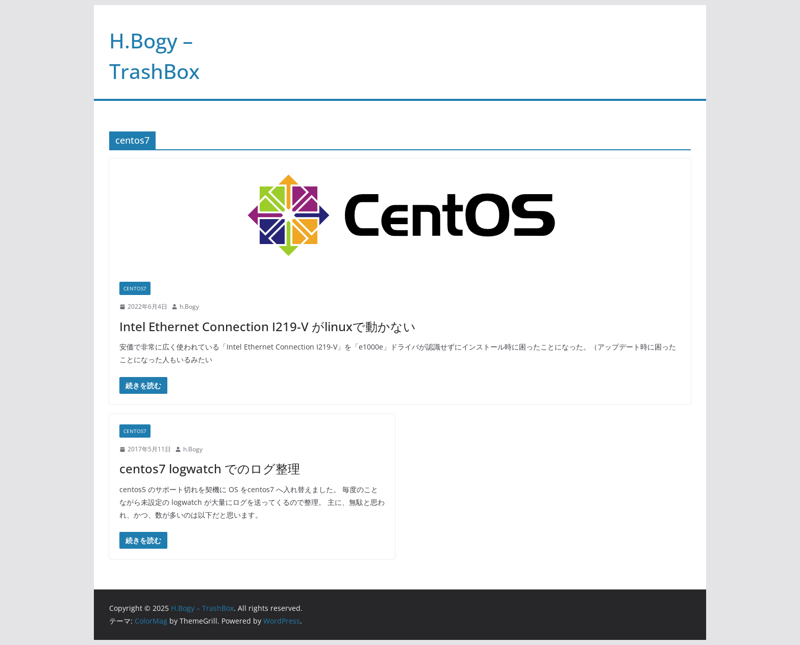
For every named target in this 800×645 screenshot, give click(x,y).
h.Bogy (189, 306)
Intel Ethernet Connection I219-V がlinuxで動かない (267, 326)
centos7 (134, 288)
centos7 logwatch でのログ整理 (209, 468)
